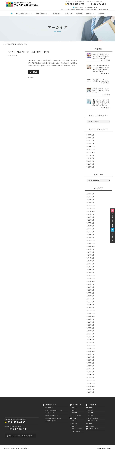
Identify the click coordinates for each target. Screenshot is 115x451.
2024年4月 (90, 264)
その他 (32, 77)
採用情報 (90, 407)
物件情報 (58, 13)
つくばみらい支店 (77, 415)
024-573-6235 (17, 422)
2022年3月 (90, 337)
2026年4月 (90, 135)
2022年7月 (90, 325)
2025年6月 (90, 164)
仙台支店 (74, 413)
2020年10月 (91, 386)
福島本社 (74, 407)
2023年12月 (91, 275)
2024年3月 (90, 267)
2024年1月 (90, 272)
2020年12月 (91, 380)
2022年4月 (90, 334)
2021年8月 (90, 357)
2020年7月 (90, 392)
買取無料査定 (49, 407)
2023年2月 (90, 304)
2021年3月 (90, 372)
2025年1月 (90, 237)
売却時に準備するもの (51, 415)
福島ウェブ (108, 448)
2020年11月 (91, 383)
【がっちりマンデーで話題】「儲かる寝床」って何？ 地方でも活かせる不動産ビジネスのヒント (100, 103)
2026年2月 (90, 141)
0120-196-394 (19, 428)
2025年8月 (90, 158)
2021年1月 (90, 377)
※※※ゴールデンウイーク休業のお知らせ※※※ (100, 80)
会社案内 (91, 13)
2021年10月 (91, 351)
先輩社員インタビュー (94, 421)
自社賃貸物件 (76, 431)
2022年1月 (90, 342)
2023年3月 (90, 302)
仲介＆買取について (25, 13)
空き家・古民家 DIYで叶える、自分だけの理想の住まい (100, 90)
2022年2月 (90, 339)
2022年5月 (90, 331)
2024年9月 (90, 249)
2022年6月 (90, 328)
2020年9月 (90, 389)
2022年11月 (91, 313)
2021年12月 (91, 345)
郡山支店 (74, 410)
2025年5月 (90, 167)
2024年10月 (91, 246)
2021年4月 (90, 369)
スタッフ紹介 (91, 426)
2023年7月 (90, 290)
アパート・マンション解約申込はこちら (20, 436)
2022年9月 (90, 319)
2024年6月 (90, 258)
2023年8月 (90, 287)
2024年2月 (90, 269)
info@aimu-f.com (92, 7)
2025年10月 (91, 152)
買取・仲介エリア (43, 13)
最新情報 (79, 13)
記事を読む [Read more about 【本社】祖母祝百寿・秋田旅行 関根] (33, 72)
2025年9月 (90, 155)
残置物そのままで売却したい (53, 418)
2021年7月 (90, 360)
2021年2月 (90, 374)
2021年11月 (91, 348)
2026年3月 (90, 138)
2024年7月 (90, 255)
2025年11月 (91, 149)
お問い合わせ (112, 234)
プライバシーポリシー (93, 429)
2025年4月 (90, 229)
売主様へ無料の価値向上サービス (53, 410)
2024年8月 (90, 252)
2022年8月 (90, 322)
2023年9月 (90, 284)
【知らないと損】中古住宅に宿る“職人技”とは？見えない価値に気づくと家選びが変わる (100, 68)
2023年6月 (90, 293)
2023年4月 (90, 299)
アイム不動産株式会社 (22, 448)
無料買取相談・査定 (112, 218)
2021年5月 (90, 366)
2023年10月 (91, 281)
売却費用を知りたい (51, 421)
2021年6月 (90, 363)
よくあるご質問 (91, 405)
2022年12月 (91, 310)
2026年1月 (90, 144)
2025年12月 (91, 146)
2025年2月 (90, 234)
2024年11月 (91, 243)
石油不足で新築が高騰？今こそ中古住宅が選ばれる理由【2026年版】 (100, 56)
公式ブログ (69, 13)
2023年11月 (91, 278)
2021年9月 (90, 354)
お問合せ (101, 13)
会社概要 (90, 423)
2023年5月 (90, 296)
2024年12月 (91, 240)
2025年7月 (90, 161)
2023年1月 (90, 307)
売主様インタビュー (50, 413)
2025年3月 (90, 232)
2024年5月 (90, 261)
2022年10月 (91, 316)
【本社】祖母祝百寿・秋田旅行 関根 (28, 52)
